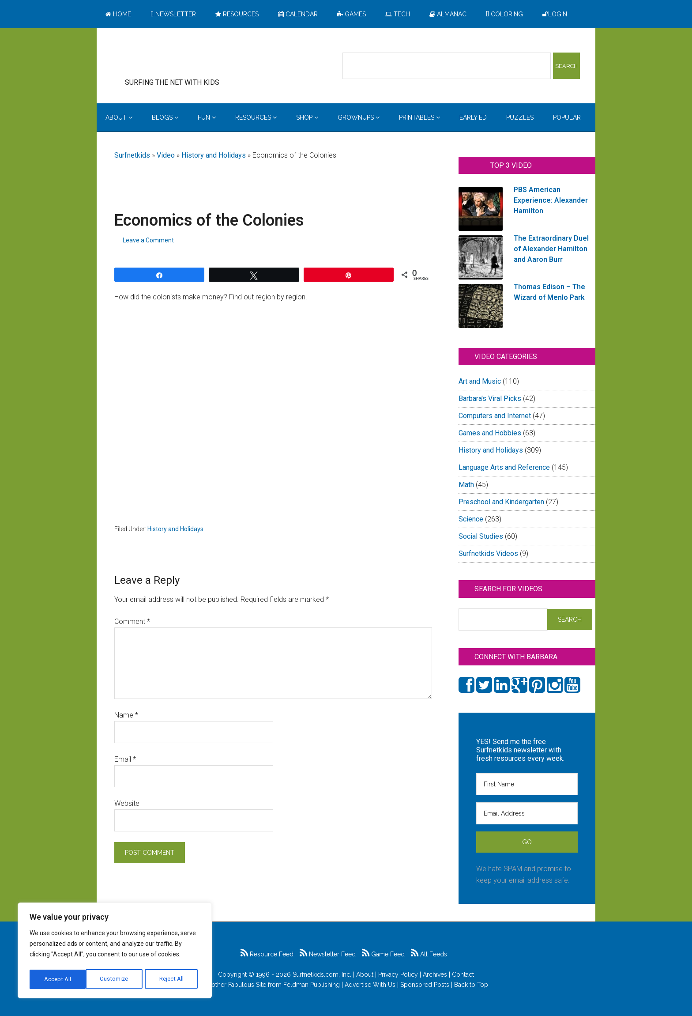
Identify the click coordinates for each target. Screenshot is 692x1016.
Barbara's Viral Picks (490, 398)
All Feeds (429, 954)
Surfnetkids (132, 155)
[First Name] (527, 784)
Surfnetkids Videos (488, 553)
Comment (132, 621)
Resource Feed (267, 954)
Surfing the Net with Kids (186, 57)
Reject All (116, 979)
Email (125, 759)
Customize (58, 979)
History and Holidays (213, 155)
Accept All (172, 979)
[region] (115, 952)
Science (471, 519)
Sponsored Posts (424, 984)
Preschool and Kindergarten (501, 502)
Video (166, 155)
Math (466, 484)
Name (126, 715)
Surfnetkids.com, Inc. (322, 974)
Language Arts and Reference (504, 467)
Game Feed (383, 954)
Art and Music (480, 381)
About (364, 974)
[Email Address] (527, 813)
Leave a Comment (148, 240)
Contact (463, 974)
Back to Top (471, 984)
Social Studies (481, 536)
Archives (435, 974)
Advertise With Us (370, 984)
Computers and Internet (495, 416)
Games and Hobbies (490, 433)
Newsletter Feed (328, 954)
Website (126, 803)
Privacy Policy (398, 974)
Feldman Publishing (311, 984)
